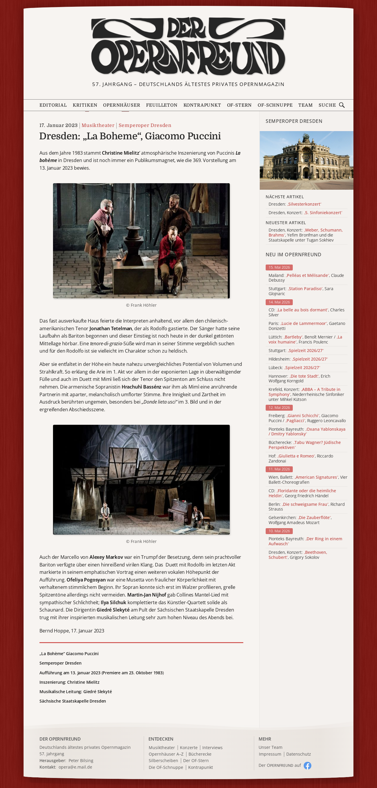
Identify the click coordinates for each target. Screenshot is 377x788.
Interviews (212, 747)
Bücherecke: (305, 445)
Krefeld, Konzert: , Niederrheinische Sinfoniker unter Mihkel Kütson (306, 394)
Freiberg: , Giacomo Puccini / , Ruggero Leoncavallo (307, 418)
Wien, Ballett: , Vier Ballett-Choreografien (308, 480)
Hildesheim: (298, 359)
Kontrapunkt (202, 105)
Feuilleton (161, 105)
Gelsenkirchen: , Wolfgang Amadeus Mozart (300, 520)
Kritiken (85, 105)
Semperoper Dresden (145, 125)
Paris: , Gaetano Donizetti (307, 326)
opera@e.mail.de (75, 767)
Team (305, 105)
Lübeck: (294, 367)
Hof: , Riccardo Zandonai (301, 459)
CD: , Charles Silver (307, 313)
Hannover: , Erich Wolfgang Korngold (299, 379)
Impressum (270, 754)
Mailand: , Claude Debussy (306, 278)
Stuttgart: (296, 350)
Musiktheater (98, 125)
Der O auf (280, 765)
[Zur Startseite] (188, 46)
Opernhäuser (121, 105)
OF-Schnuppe (275, 105)
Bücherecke (199, 754)
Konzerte (189, 747)
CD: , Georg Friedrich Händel (302, 493)
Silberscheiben (163, 760)
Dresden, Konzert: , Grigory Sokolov (298, 555)
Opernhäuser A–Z (166, 754)
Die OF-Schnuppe (166, 767)
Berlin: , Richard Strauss (307, 507)
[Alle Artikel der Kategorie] (307, 160)
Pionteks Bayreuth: (307, 432)
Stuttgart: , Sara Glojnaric (301, 291)
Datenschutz (298, 754)
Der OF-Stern (196, 760)
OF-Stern (239, 105)
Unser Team (270, 747)
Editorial (53, 105)
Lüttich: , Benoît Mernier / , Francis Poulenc (305, 340)
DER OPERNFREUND (60, 739)
